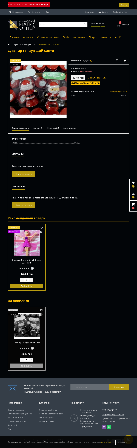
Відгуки (93, 37)
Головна (14, 37)
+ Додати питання (23, 205)
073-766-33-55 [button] (110, 410)
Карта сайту (13, 425)
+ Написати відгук (23, 174)
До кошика (26, 286)
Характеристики (20, 128)
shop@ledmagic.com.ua (113, 414)
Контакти (106, 37)
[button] (35, 12)
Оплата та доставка (48, 37)
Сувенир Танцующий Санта (27, 342)
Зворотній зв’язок (16, 417)
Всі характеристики (118, 91)
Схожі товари (69, 128)
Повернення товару (17, 421)
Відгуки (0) (38, 128)
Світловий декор (46, 417)
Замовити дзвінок (98, 26)
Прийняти (122, 442)
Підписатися (119, 387)
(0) (91, 60)
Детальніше (106, 442)
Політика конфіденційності (20, 413)
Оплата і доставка (16, 410)
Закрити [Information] (124, 4)
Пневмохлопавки (46, 421)
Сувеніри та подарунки (23, 44)
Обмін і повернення (73, 37)
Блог (47, 12)
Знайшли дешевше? (97, 78)
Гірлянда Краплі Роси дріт (51, 413)
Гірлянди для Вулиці (48, 410)
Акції (118, 37)
